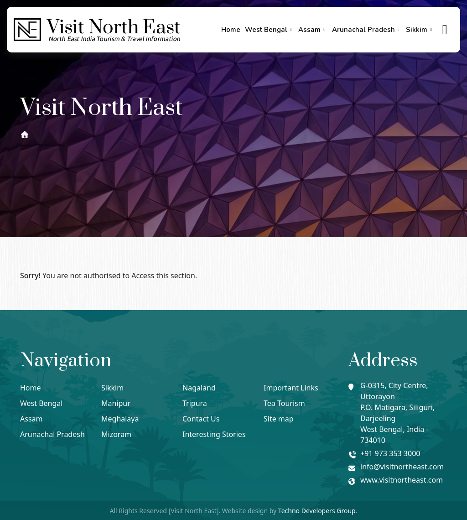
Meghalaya (120, 419)
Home (230, 29)
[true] (445, 30)
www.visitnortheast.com (401, 480)
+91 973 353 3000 (390, 453)
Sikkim (420, 29)
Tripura (194, 403)
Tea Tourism (284, 403)
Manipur (115, 403)
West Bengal (269, 29)
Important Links (291, 388)
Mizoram (116, 434)
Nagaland (199, 388)
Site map (279, 419)
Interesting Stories (214, 434)
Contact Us (200, 419)
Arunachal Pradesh (367, 29)
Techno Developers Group (317, 510)
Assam (312, 29)
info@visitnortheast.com (402, 467)
